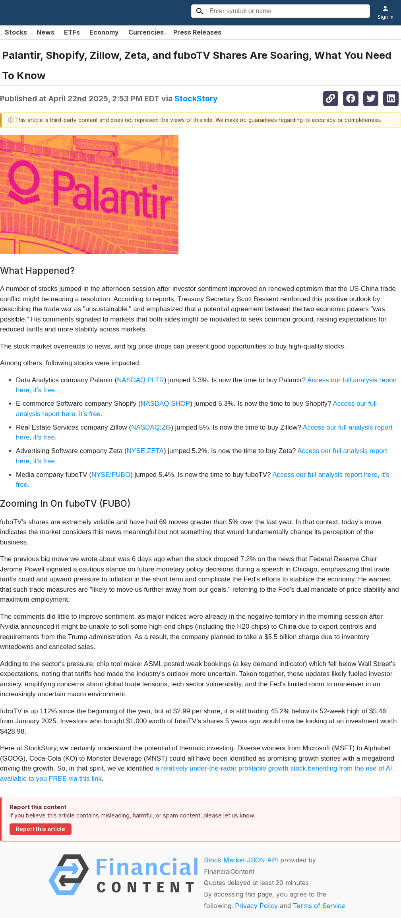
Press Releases (197, 32)
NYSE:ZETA (145, 451)
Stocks (16, 32)
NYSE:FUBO (110, 474)
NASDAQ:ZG (151, 427)
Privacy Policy (256, 906)
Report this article (40, 829)
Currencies (146, 32)
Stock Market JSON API (241, 860)
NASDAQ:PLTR (140, 380)
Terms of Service (319, 906)
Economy (104, 32)
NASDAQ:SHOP (165, 403)
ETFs (72, 32)
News (45, 32)
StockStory (196, 98)
